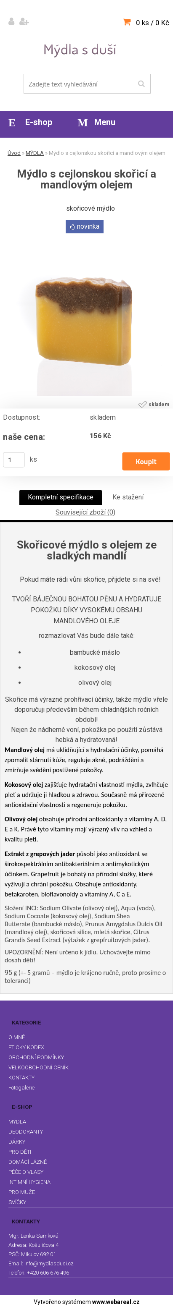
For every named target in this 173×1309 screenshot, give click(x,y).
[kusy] (14, 460)
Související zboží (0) (85, 512)
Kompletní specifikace (60, 497)
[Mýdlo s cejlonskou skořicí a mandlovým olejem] (86, 239)
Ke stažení (128, 497)
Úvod (14, 153)
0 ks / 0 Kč (152, 22)
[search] (141, 84)
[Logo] (81, 50)
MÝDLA (35, 153)
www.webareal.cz (116, 1302)
